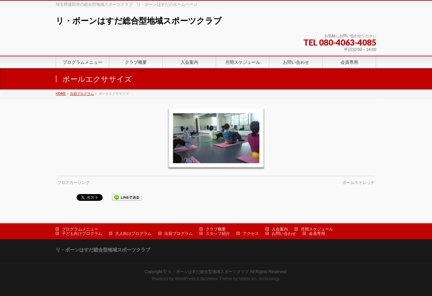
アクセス (251, 233)
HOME (61, 94)
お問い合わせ (284, 233)
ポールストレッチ (358, 182)
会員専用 (317, 233)
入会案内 (280, 229)
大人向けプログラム (133, 233)
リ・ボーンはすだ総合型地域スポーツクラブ (139, 20)
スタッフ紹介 (218, 233)
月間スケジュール (317, 229)
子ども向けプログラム (82, 233)
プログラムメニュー (80, 229)
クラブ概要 (216, 229)
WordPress (185, 278)
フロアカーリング (73, 182)
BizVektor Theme (216, 278)
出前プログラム (82, 94)
